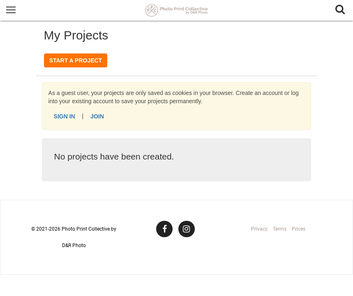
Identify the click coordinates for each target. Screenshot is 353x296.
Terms (279, 229)
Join (97, 116)
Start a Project (75, 60)
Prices (298, 229)
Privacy (259, 229)
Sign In (64, 116)
